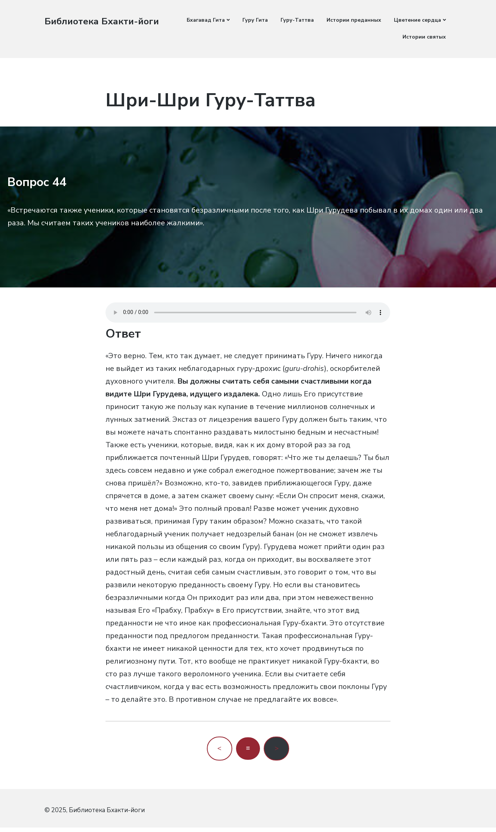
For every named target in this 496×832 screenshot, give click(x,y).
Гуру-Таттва (297, 20)
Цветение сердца (417, 20)
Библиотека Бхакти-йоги (104, 21)
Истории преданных (354, 20)
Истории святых (424, 36)
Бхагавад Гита (206, 20)
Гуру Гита (255, 20)
